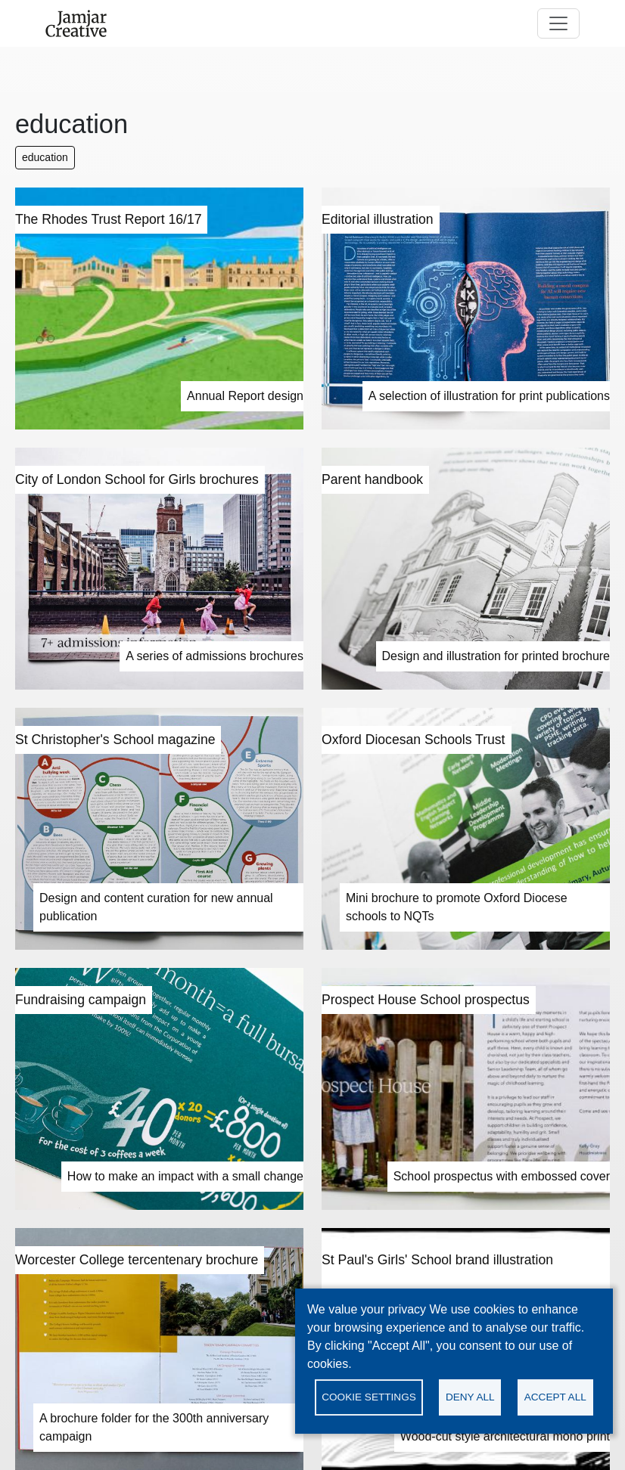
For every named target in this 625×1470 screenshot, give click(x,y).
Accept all (555, 1397)
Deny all (470, 1397)
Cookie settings (369, 1397)
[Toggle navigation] (558, 23)
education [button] (45, 157)
